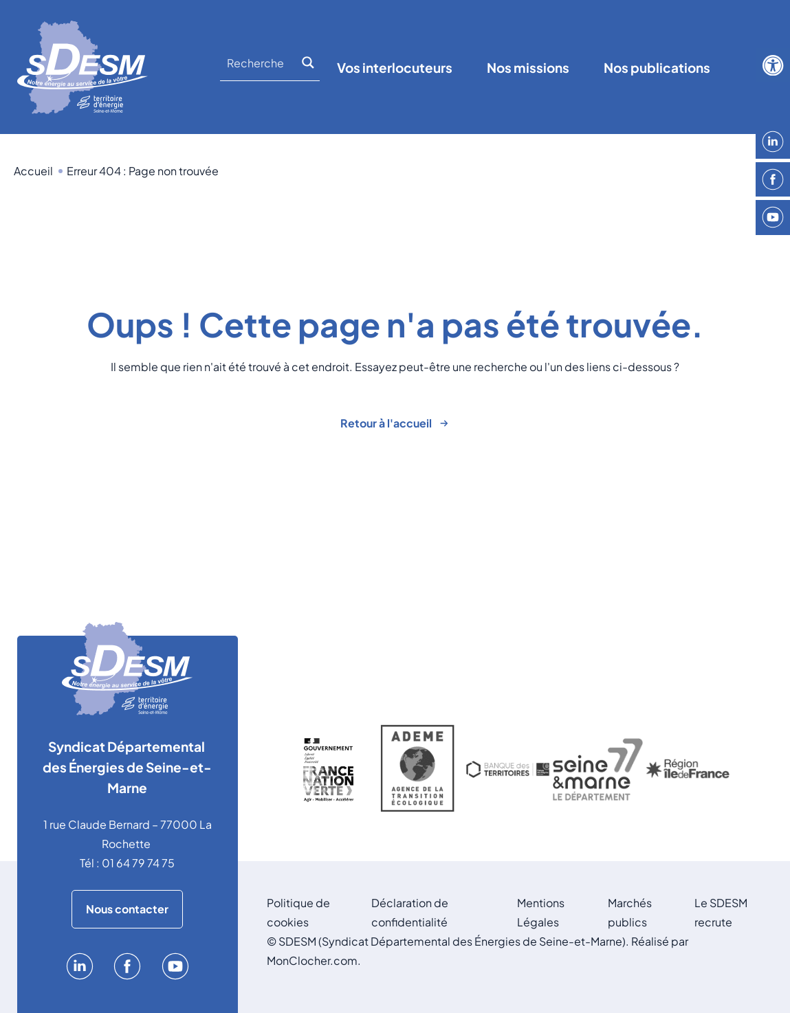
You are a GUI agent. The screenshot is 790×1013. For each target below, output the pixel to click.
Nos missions (528, 67)
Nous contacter (127, 909)
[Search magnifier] (310, 62)
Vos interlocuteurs (394, 67)
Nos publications (657, 67)
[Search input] (262, 62)
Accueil (33, 171)
